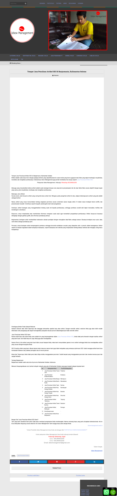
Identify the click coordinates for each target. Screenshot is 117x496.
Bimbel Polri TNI (86, 201)
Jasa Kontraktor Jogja (87, 202)
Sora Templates (21, 493)
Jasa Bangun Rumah (87, 212)
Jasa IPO (84, 213)
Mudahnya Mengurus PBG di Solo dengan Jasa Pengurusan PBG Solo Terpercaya (57, 475)
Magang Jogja (43, 52)
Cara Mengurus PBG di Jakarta (52, 481)
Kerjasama (72, 2)
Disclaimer (89, 493)
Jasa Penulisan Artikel (23, 421)
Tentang (58, 2)
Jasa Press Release (87, 199)
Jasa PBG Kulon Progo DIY (51, 479)
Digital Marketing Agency (88, 206)
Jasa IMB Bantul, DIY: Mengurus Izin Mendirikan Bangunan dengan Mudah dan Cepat (58, 485)
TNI (22, 56)
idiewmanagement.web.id (67, 391)
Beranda (42, 2)
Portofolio (50, 2)
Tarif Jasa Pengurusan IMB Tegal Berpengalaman (58, 471)
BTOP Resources (50, 493)
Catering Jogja (15, 52)
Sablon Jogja (94, 52)
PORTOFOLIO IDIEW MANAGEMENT (61, 396)
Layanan (80, 2)
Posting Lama (59, 441)
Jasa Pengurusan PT (87, 204)
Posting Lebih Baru (26, 441)
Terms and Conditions (101, 493)
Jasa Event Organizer (87, 210)
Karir (65, 2)
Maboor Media (31, 493)
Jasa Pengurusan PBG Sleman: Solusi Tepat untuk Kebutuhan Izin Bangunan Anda (58, 468)
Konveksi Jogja (82, 52)
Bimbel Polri (69, 52)
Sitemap (71, 493)
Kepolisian (14, 56)
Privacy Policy (80, 493)
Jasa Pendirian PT (57, 52)
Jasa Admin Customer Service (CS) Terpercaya (57, 464)
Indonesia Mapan (86, 207)
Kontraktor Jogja (29, 52)
